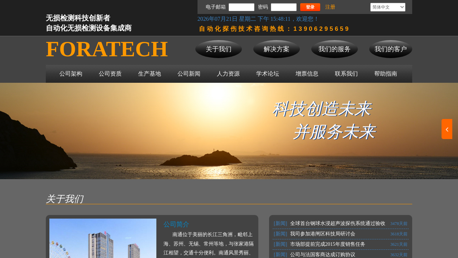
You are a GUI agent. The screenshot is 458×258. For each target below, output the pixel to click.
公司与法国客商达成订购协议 (322, 254)
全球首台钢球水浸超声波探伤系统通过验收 (337, 223)
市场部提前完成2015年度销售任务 (327, 244)
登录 (310, 7)
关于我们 (64, 199)
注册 (330, 7)
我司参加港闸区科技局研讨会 (322, 233)
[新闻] (280, 223)
